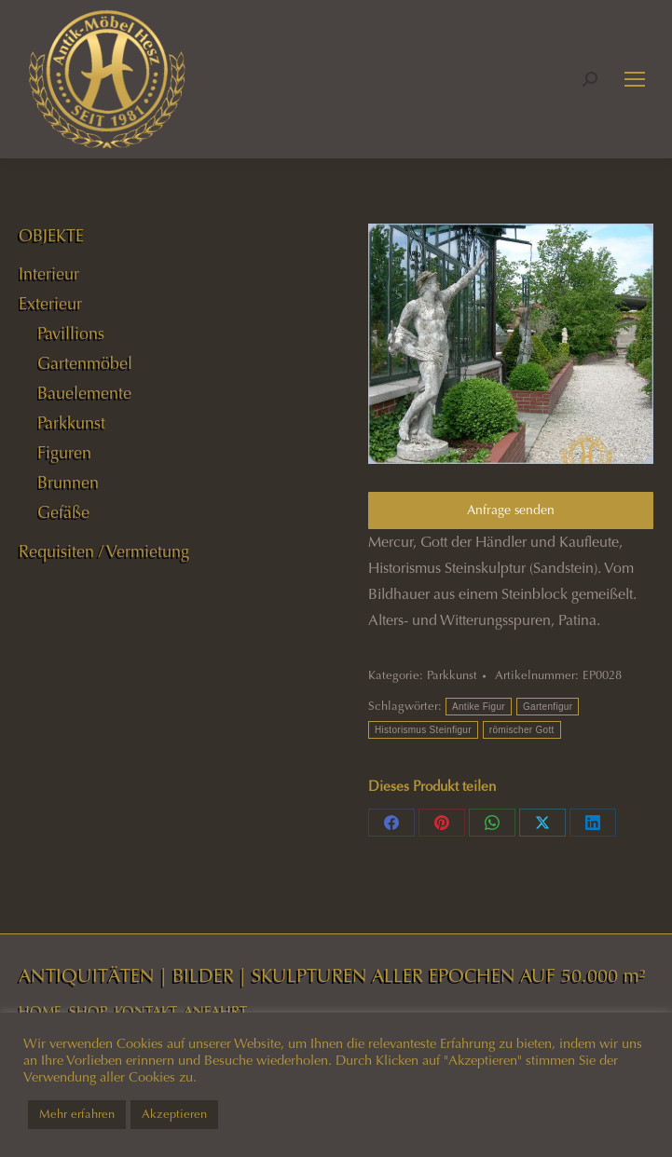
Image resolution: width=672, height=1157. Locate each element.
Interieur (49, 274)
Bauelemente (84, 393)
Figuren (64, 452)
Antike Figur (478, 706)
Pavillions (70, 333)
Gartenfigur (547, 706)
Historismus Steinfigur (423, 730)
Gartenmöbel (84, 363)
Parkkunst (452, 675)
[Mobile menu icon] (634, 79)
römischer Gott (522, 730)
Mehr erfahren (77, 1114)
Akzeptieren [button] (174, 1114)
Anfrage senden (511, 510)
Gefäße (63, 512)
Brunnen (68, 482)
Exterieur (50, 303)
